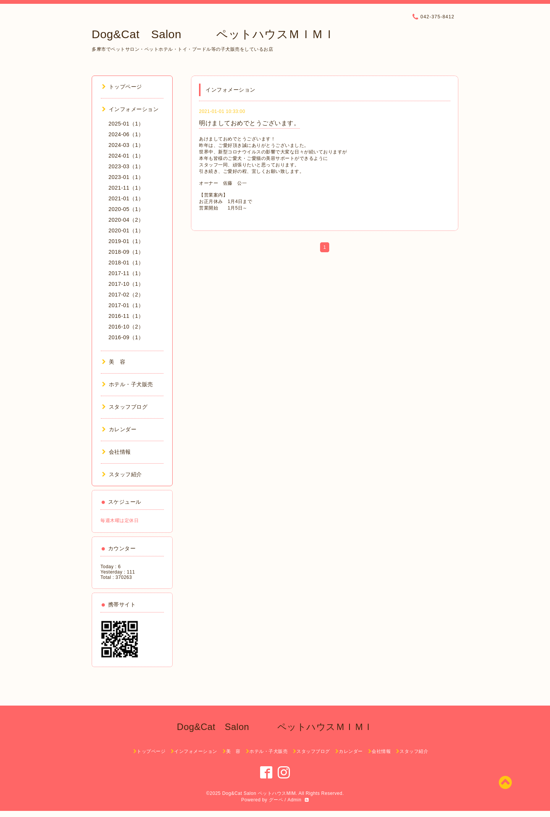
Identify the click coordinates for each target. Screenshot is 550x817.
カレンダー (119, 429)
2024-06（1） (126, 134)
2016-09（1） (126, 337)
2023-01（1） (126, 177)
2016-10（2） (126, 327)
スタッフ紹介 (122, 474)
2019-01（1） (126, 241)
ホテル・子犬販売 (127, 384)
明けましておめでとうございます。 (249, 123)
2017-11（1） (126, 273)
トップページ (122, 87)
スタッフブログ (124, 407)
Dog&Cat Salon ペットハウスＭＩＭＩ (213, 34)
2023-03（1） (126, 166)
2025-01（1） (126, 124)
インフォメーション (130, 109)
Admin (295, 799)
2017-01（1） (126, 305)
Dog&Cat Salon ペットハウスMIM (259, 793)
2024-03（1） (126, 145)
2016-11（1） (126, 316)
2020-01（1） (126, 230)
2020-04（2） (126, 220)
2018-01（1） (126, 262)
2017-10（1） (126, 284)
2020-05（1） (126, 209)
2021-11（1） (126, 188)
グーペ (276, 799)
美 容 (113, 362)
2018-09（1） (126, 252)
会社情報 (116, 452)
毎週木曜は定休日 (119, 520)
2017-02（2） (126, 295)
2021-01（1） (126, 198)
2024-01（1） (126, 156)
